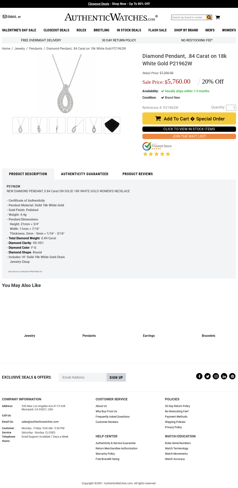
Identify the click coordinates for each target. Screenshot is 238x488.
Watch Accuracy (175, 459)
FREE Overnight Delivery (41, 40)
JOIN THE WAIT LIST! (189, 136)
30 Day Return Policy (177, 406)
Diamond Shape (20, 252)
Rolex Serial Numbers (178, 443)
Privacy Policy (173, 427)
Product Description (28, 174)
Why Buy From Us (106, 411)
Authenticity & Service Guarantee (115, 443)
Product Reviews (138, 174)
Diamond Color (19, 247)
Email (12, 17)
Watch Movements (176, 453)
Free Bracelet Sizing (107, 459)
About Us (101, 406)
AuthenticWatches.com (111, 17)
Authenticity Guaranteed (84, 174)
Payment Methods (176, 416)
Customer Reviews (107, 422)
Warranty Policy (105, 453)
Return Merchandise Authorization (116, 448)
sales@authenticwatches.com (40, 421)
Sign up (116, 378)
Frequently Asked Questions (113, 416)
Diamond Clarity (20, 243)
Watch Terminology (176, 448)
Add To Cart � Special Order (194, 119)
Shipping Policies (175, 422)
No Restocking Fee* (197, 40)
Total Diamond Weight (24, 238)
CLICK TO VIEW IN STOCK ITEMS (189, 129)
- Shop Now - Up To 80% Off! (119, 4)
